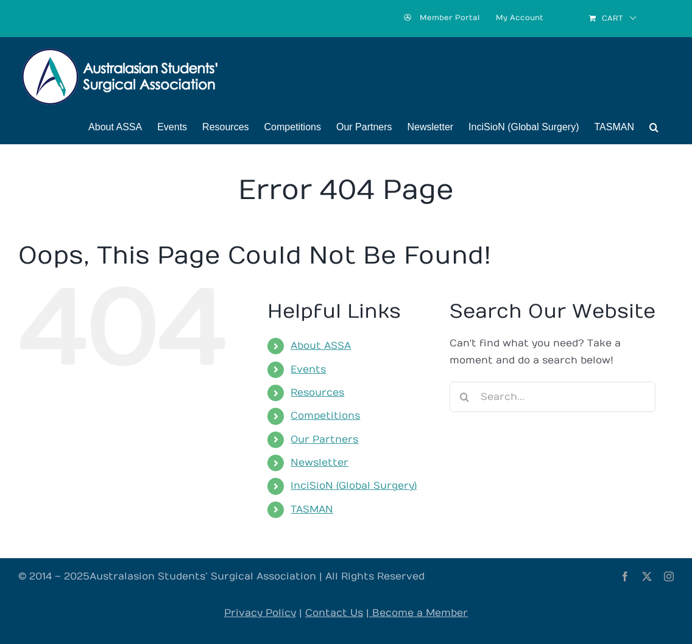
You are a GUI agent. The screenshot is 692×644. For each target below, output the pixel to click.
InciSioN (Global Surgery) (354, 485)
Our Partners (324, 439)
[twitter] (647, 576)
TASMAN (312, 509)
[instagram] (669, 576)
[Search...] (553, 397)
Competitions (325, 415)
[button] (653, 127)
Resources (317, 392)
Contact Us (334, 612)
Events (308, 369)
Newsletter (319, 462)
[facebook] (625, 576)
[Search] (465, 397)
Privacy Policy (260, 612)
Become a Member (418, 612)
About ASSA (321, 345)
